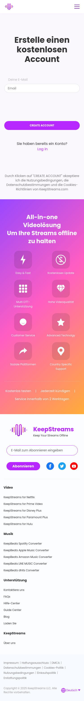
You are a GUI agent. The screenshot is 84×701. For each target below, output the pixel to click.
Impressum (11, 663)
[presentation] (42, 107)
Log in (42, 149)
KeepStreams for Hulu (18, 524)
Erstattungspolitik (15, 678)
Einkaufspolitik (46, 673)
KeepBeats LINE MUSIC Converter (25, 563)
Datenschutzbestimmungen (22, 668)
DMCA (56, 663)
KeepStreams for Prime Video (23, 504)
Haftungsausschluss (35, 663)
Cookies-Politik (54, 668)
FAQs (7, 596)
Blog (6, 617)
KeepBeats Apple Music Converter (26, 550)
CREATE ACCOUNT (42, 125)
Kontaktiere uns (14, 590)
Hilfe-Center (12, 603)
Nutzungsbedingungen (19, 673)
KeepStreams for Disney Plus (22, 510)
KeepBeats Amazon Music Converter (28, 557)
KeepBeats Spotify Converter (23, 543)
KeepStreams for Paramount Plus (26, 517)
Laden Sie (10, 623)
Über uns (9, 643)
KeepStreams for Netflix (19, 497)
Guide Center (12, 610)
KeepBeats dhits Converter (21, 570)
